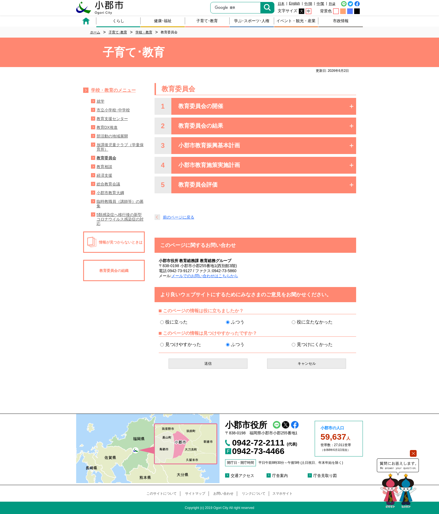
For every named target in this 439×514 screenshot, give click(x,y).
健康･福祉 (163, 21)
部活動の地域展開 (112, 136)
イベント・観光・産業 (296, 21)
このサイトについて (161, 493)
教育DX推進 (107, 127)
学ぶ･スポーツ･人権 (251, 21)
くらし (118, 21)
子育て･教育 (207, 21)
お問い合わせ (223, 493)
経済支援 (104, 175)
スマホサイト (282, 493)
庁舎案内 (280, 475)
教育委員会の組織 (114, 271)
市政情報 (341, 21)
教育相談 (104, 166)
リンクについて (253, 493)
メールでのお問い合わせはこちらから (204, 276)
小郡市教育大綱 (110, 193)
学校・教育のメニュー (113, 90)
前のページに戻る (178, 217)
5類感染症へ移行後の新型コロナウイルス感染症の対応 (120, 219)
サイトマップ (195, 493)
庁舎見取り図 (325, 475)
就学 (100, 101)
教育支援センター (112, 118)
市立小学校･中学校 (113, 110)
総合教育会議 (108, 184)
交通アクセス (242, 475)
